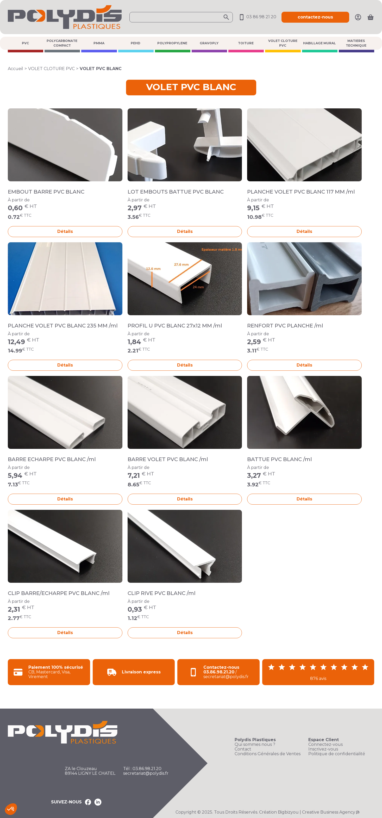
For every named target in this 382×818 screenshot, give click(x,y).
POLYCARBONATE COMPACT (62, 43)
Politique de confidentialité (336, 754)
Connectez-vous (325, 744)
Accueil (15, 68)
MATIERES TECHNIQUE (356, 43)
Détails (65, 231)
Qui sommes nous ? (255, 744)
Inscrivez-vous (323, 749)
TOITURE (246, 43)
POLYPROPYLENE (172, 43)
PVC (25, 43)
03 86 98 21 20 (257, 16)
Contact (243, 749)
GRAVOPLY (209, 43)
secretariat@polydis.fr (145, 773)
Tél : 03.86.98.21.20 (142, 768)
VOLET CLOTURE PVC (282, 43)
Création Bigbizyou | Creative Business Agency (307, 812)
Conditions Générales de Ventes (267, 754)
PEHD (135, 43)
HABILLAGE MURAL (319, 43)
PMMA (98, 43)
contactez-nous (315, 17)
